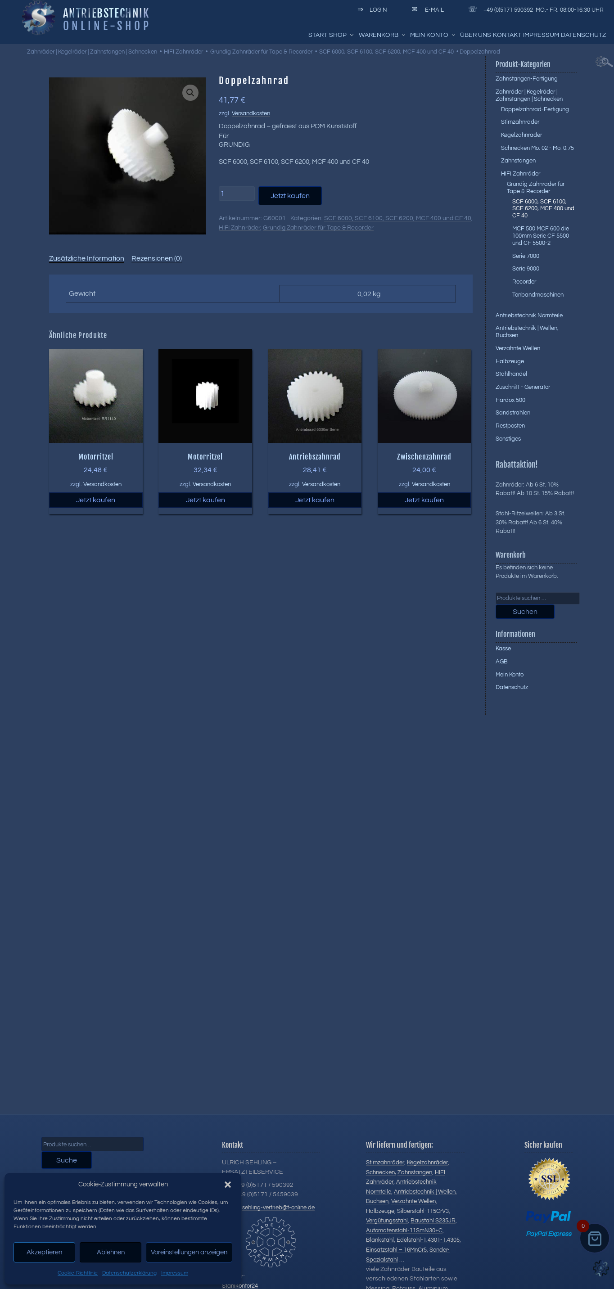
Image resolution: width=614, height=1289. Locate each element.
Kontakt (507, 35)
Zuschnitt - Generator (523, 387)
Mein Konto (433, 35)
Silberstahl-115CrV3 (423, 1211)
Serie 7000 (525, 256)
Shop (342, 35)
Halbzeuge (510, 361)
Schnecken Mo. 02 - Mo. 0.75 (537, 148)
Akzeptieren (44, 1252)
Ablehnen (111, 1252)
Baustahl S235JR (433, 1220)
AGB (502, 661)
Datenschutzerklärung (129, 1273)
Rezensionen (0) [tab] (156, 258)
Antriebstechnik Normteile (529, 315)
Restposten (510, 426)
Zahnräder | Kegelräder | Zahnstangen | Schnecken (92, 52)
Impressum (174, 1273)
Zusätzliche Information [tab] (86, 258)
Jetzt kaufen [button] (95, 500)
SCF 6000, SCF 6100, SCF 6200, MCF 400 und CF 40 (386, 52)
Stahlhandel (511, 374)
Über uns (475, 35)
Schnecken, (381, 1172)
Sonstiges (508, 439)
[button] (227, 1184)
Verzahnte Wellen (518, 348)
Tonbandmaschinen (538, 295)
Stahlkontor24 (240, 1286)
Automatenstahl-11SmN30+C (404, 1230)
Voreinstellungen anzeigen (189, 1252)
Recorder (524, 282)
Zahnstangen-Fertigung (527, 79)
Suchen (525, 611)
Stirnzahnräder (520, 122)
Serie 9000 (525, 269)
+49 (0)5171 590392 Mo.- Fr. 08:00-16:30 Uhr (534, 10)
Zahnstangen (518, 161)
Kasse (503, 648)
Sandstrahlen (513, 413)
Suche (66, 1160)
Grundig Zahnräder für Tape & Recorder (261, 52)
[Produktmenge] (237, 193)
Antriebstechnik (106, 13)
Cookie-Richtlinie (78, 1273)
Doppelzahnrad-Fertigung (535, 109)
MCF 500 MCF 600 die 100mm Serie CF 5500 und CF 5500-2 (540, 235)
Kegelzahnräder (521, 135)
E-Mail (426, 10)
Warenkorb (382, 35)
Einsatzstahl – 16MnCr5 (396, 1250)
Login (370, 10)
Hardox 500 (510, 400)
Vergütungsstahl (387, 1220)
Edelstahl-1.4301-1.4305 (428, 1240)
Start (317, 35)
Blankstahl (380, 1240)
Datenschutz (583, 35)
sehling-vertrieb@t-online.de (278, 1207)
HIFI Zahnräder (183, 52)
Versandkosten (251, 114)
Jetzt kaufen (290, 195)
